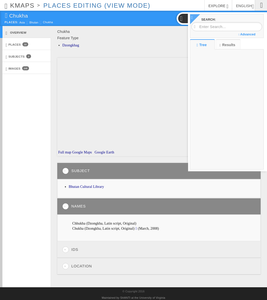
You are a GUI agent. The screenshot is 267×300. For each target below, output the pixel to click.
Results (227, 45)
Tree (202, 45)
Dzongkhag (70, 45)
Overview (16, 33)
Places (17, 45)
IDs (70, 249)
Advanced (246, 34)
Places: (11, 22)
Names (74, 206)
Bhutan (34, 22)
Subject (76, 171)
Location (77, 266)
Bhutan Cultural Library (86, 187)
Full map (64, 152)
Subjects (18, 57)
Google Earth (104, 152)
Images (17, 69)
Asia (22, 22)
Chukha (48, 22)
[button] (183, 18)
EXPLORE (218, 6)
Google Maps (82, 152)
